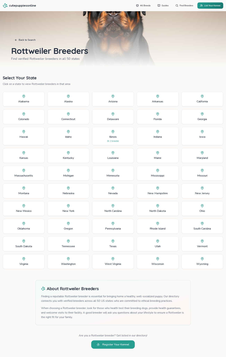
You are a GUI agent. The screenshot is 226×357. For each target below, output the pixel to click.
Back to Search (25, 40)
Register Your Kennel (113, 344)
